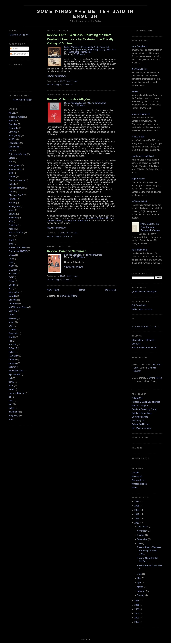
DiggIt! (58, 85)
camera (12, 359)
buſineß (12, 203)
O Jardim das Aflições (74, 103)
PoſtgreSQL (14, 143)
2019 (136, 514)
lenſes (11, 408)
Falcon (12, 281)
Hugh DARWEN (16, 188)
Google (12, 285)
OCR (11, 326)
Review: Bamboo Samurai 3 (66, 251)
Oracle (12, 158)
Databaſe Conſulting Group (144, 409)
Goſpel (12, 184)
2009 (136, 609)
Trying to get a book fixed (142, 156)
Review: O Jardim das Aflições (68, 99)
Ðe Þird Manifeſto (140, 417)
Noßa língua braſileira (142, 309)
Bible (11, 173)
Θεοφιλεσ (136, 344)
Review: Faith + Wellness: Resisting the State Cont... (149, 550)
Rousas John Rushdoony (79, 52)
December (142, 526)
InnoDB (12, 296)
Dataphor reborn (137, 179)
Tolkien (12, 352)
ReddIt (50, 85)
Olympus (13, 132)
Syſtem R (13, 348)
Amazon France (139, 484)
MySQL (12, 139)
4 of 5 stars (79, 105)
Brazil (11, 240)
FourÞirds (13, 128)
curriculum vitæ (16, 371)
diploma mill (14, 374)
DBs (11, 150)
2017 (136, 523)
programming (15, 169)
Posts (14, 48)
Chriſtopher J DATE (18, 251)
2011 (136, 605)
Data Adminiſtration (17, 154)
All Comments (18, 54)
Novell (11, 322)
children (12, 367)
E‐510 (11, 277)
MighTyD (13, 311)
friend (11, 389)
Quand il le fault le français (144, 292)
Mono (11, 315)
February (141, 591)
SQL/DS (12, 344)
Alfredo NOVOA (16, 232)
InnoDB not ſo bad (138, 201)
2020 (136, 510)
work (11, 419)
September (142, 539)
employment (14, 206)
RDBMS (12, 199)
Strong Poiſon (155, 378)
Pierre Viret (83, 220)
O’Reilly (12, 329)
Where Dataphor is (138, 46)
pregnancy (14, 415)
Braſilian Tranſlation (18, 247)
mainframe (14, 412)
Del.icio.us (67, 85)
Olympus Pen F (16, 195)
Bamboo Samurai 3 (73, 255)
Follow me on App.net (19, 35)
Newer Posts (53, 290)
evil (10, 378)
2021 (136, 506)
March (140, 587)
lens (10, 404)
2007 (136, 618)
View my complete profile (146, 327)
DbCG (11, 266)
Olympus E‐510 (137, 137)
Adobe (12, 229)
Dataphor (13, 124)
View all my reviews (56, 76)
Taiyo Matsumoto (94, 255)
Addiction (13, 225)
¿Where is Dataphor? (140, 114)
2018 (136, 518)
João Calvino (70, 220)
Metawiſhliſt (137, 476)
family (11, 382)
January (141, 595)
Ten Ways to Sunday (141, 428)
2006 (136, 622)
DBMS (12, 113)
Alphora (12, 120)
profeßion (13, 218)
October (141, 535)
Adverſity (134, 91)
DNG (11, 262)
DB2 (11, 259)
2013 (136, 601)
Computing (14, 147)
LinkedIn (13, 300)
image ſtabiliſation (17, 393)
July (139, 543)
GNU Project (138, 420)
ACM (11, 221)
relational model (16, 117)
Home (82, 290)
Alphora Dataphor (140, 405)
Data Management (138, 250)
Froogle (135, 473)
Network (12, 318)
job (10, 397)
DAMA (12, 255)
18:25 (62, 81)
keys (11, 400)
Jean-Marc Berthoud (95, 218)
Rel (10, 341)
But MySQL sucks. (138, 69)
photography (14, 135)
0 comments (72, 81)
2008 (136, 613)
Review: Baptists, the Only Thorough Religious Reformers (149, 227)
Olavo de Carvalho (97, 103)
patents (12, 214)
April (139, 582)
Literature (13, 303)
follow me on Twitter (22, 100)
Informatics (14, 292)
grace (11, 210)
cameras (13, 363)
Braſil (11, 244)
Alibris (135, 487)
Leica (11, 191)
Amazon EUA (138, 480)
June (139, 574)
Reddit (12, 337)
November (142, 531)
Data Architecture (17, 180)
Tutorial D (13, 356)
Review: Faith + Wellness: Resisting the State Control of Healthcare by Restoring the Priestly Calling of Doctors (80, 39)
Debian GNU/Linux (140, 424)
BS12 (11, 236)
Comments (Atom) (68, 296)
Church (12, 176)
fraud (11, 385)
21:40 (62, 233)
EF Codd (13, 274)
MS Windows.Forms (18, 307)
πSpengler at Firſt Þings (143, 340)
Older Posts (110, 290)
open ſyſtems (15, 165)
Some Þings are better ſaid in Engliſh (85, 14)
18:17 (62, 276)
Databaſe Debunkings (142, 413)
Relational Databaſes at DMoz (146, 402)
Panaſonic (13, 333)
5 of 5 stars (79, 54)
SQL (11, 162)
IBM (10, 288)
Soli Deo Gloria (139, 305)
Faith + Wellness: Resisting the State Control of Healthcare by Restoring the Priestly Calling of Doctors (90, 48)
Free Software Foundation (144, 347)
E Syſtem (13, 270)
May (139, 578)
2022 (136, 501)
